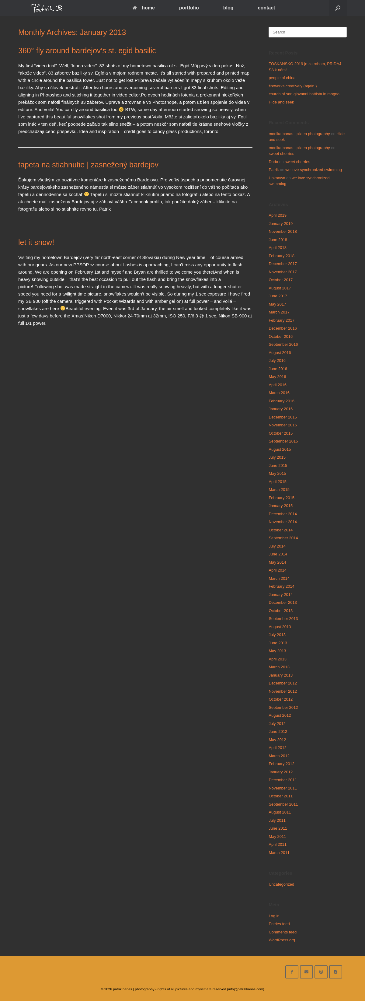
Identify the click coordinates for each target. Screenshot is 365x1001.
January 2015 (281, 505)
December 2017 (283, 263)
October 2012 (281, 699)
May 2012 (277, 739)
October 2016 (281, 336)
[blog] (335, 971)
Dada (273, 161)
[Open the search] (338, 8)
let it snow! (36, 242)
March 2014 (279, 578)
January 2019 (281, 223)
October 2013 (281, 610)
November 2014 (283, 522)
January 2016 (281, 409)
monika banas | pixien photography (299, 133)
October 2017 (281, 280)
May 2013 (277, 651)
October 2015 (281, 433)
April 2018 (278, 247)
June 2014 (278, 554)
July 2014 (277, 546)
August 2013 (280, 627)
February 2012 (281, 763)
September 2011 (283, 804)
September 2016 (283, 344)
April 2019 (278, 215)
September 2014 (283, 538)
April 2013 (278, 659)
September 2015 (283, 441)
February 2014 (281, 586)
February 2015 (281, 497)
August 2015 (280, 449)
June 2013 (278, 643)
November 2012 (283, 691)
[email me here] (306, 971)
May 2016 (277, 376)
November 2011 (283, 788)
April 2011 (278, 844)
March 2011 (279, 852)
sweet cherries (281, 153)
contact (266, 7)
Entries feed (279, 924)
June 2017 (278, 296)
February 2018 (281, 256)
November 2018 (283, 231)
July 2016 (277, 360)
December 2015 (283, 417)
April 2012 (278, 747)
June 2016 (278, 368)
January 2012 (281, 772)
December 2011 (283, 780)
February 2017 (281, 320)
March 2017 (279, 312)
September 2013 (283, 618)
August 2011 (280, 812)
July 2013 (277, 634)
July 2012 (277, 723)
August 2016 (280, 352)
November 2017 (283, 272)
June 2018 (278, 239)
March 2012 (279, 756)
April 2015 (278, 481)
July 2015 (277, 457)
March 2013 (279, 667)
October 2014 (281, 530)
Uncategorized (281, 884)
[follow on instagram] (321, 971)
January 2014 (281, 594)
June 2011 (278, 828)
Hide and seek (281, 102)
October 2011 (281, 796)
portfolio (189, 7)
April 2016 (278, 385)
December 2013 (283, 602)
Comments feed (283, 932)
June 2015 (278, 465)
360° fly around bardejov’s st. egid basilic (87, 50)
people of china (282, 77)
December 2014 (283, 514)
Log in (274, 916)
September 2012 (283, 707)
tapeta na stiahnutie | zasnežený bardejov (88, 164)
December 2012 (283, 683)
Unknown (277, 178)
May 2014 (277, 562)
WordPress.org (282, 940)
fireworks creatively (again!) (293, 86)
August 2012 (280, 715)
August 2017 (280, 288)
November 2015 (283, 425)
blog (228, 7)
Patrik (274, 169)
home (144, 7)
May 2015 (277, 473)
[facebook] (291, 971)
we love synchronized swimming (313, 169)
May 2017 (277, 304)
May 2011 (277, 836)
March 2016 (279, 392)
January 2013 (281, 675)
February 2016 (281, 401)
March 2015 (279, 489)
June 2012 (278, 731)
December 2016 (283, 328)
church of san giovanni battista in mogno (304, 94)
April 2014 (278, 570)
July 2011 (277, 820)
